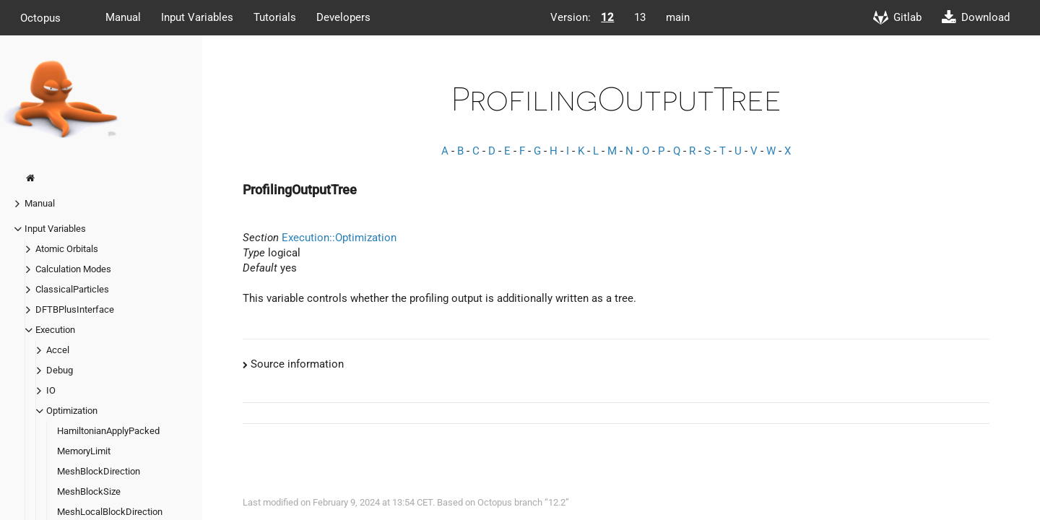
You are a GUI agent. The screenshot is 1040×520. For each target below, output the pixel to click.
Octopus (40, 17)
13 (640, 17)
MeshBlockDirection (98, 471)
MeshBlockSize (89, 491)
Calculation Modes (73, 269)
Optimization (72, 410)
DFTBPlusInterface (74, 309)
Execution (55, 329)
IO (51, 390)
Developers (343, 17)
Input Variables (197, 17)
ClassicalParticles (72, 289)
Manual (123, 17)
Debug (59, 370)
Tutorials (275, 17)
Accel (57, 349)
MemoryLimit (83, 451)
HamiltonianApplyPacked (108, 430)
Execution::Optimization (339, 237)
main (678, 17)
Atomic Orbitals (66, 248)
